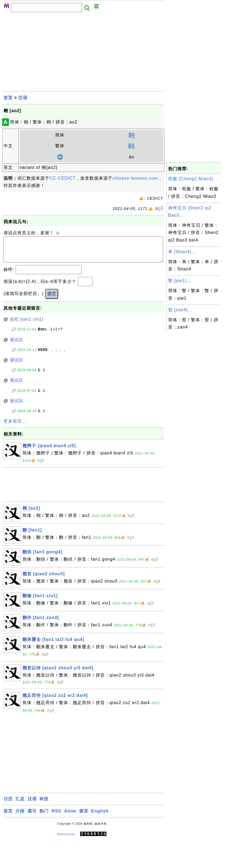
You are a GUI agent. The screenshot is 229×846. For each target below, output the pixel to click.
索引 (32, 816)
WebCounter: (66, 839)
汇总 (20, 804)
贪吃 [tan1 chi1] (26, 324)
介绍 (20, 816)
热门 (44, 816)
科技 (44, 804)
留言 (83, 816)
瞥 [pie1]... (179, 280)
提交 (51, 299)
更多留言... (15, 426)
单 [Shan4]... (181, 251)
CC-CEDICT (62, 178)
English (100, 816)
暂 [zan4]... (180, 309)
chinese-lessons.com (135, 178)
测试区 (17, 345)
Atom (70, 816)
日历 (8, 804)
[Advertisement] (83, 53)
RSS (56, 816)
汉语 (23, 97)
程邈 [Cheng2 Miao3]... (193, 178)
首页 (8, 97)
